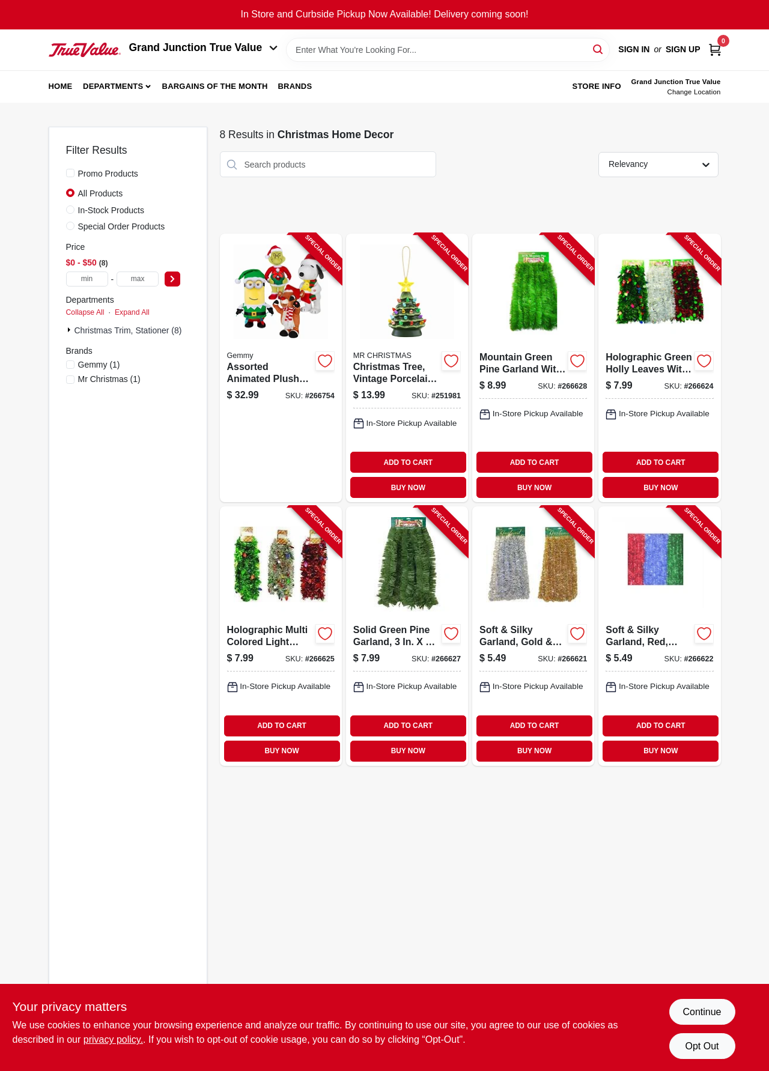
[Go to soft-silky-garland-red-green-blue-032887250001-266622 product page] (659, 635)
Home (61, 86)
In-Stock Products (111, 210)
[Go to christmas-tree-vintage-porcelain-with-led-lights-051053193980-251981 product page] (407, 368)
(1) (99, 364)
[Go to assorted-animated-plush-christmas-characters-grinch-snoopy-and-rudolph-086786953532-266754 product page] (281, 368)
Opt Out (702, 1046)
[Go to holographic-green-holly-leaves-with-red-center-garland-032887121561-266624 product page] (659, 368)
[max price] (138, 279)
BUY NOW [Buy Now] (408, 488)
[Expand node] (70, 329)
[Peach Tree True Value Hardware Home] (85, 50)
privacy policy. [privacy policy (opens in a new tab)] (113, 1039)
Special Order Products (121, 226)
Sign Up (683, 49)
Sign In (633, 49)
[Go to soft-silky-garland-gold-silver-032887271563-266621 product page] (533, 635)
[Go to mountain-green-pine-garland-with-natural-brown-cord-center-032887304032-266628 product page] (533, 368)
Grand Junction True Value (203, 47)
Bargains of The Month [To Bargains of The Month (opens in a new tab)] (215, 86)
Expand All (132, 312)
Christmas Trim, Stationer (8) (128, 330)
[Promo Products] (70, 173)
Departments (113, 86)
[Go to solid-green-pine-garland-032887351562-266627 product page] (407, 635)
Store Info (597, 86)
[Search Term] (448, 50)
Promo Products (108, 174)
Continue (701, 1012)
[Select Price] (172, 279)
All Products (100, 193)
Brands (295, 86)
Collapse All (85, 312)
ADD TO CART (408, 462)
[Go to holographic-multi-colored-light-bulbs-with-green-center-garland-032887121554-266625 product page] (281, 635)
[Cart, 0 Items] (715, 49)
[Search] (598, 49)
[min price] (87, 279)
